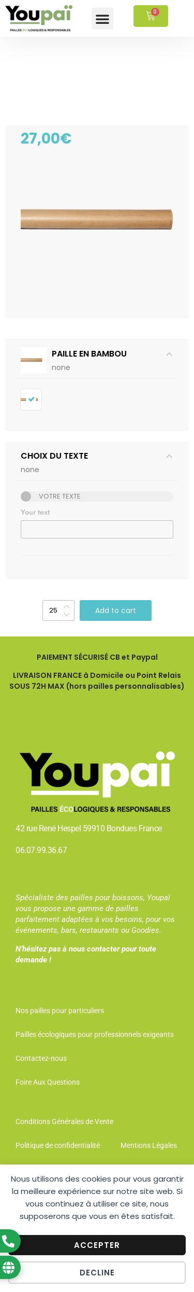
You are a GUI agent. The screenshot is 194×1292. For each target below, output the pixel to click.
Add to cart (115, 610)
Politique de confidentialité (58, 1145)
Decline (97, 1272)
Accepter (97, 1245)
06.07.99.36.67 (41, 850)
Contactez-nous (41, 1058)
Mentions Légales (149, 1145)
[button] (102, 19)
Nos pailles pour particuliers (60, 1010)
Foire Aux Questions (48, 1082)
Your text (35, 512)
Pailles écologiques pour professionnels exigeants (95, 1034)
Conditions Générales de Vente (64, 1121)
